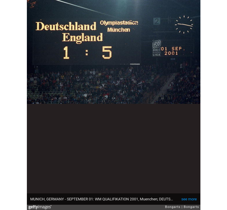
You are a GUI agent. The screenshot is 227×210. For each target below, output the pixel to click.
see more (189, 199)
